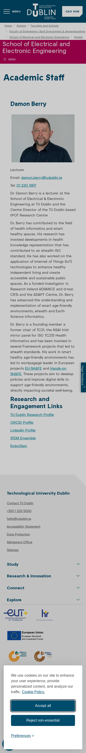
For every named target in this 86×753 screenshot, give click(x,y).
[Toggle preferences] (22, 736)
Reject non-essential (43, 720)
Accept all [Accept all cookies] (43, 706)
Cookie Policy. (33, 692)
